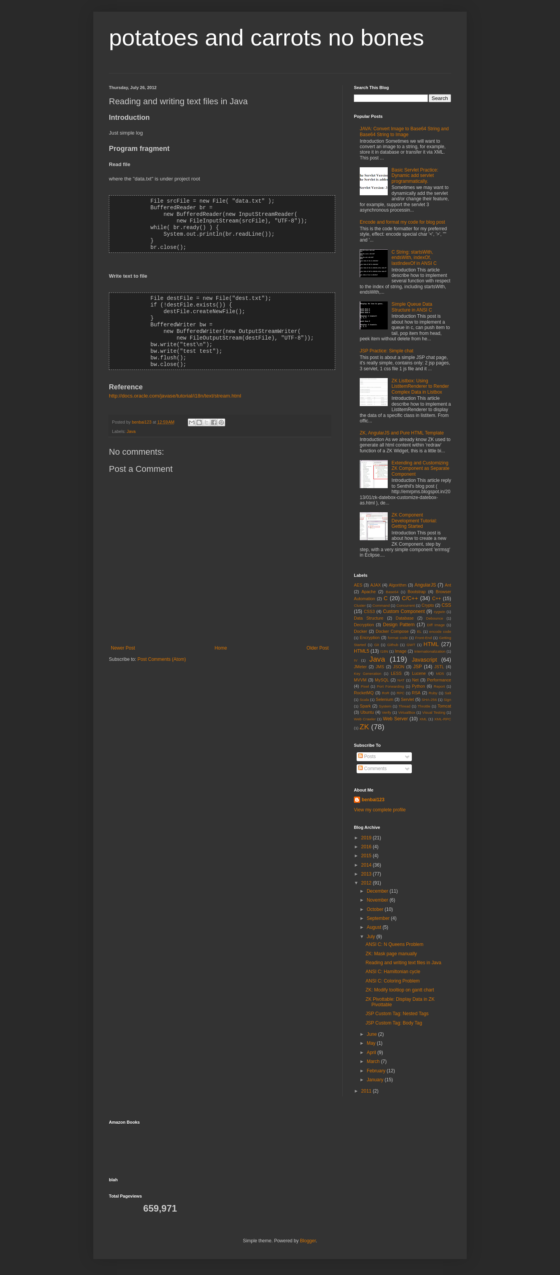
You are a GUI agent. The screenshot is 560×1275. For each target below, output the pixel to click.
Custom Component (404, 611)
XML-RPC (442, 719)
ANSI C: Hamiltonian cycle (393, 971)
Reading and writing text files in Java (403, 962)
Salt (447, 693)
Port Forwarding (390, 686)
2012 (367, 883)
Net (415, 680)
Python (418, 686)
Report (439, 686)
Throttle (424, 706)
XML (423, 719)
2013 (367, 874)
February (377, 1071)
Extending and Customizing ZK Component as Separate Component (421, 468)
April (372, 1052)
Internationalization (430, 651)
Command (381, 605)
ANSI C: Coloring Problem (393, 981)
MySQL (382, 680)
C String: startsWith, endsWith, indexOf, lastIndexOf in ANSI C (414, 257)
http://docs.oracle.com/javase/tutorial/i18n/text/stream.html (175, 388)
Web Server (395, 719)
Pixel (365, 686)
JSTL (439, 666)
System (385, 706)
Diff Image (436, 625)
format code (398, 638)
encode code (440, 631)
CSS (446, 605)
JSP (417, 666)
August (375, 927)
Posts (367, 756)
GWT (410, 645)
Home (221, 640)
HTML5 (361, 651)
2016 (367, 846)
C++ (436, 598)
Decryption (364, 624)
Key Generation (367, 673)
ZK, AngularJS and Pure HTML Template (402, 433)
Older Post (317, 640)
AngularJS (425, 585)
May (372, 1043)
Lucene (418, 673)
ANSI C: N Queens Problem (395, 944)
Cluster (360, 605)
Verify (386, 712)
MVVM (360, 680)
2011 (367, 1091)
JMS (380, 666)
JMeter (360, 666)
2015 (367, 855)
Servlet (407, 699)
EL (419, 631)
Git (376, 645)
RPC (400, 693)
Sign (447, 699)
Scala (364, 699)
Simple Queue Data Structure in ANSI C (412, 306)
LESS (396, 673)
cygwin (439, 611)
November (378, 900)
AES (358, 585)
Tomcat (444, 706)
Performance (439, 680)
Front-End (423, 638)
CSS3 (369, 611)
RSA (416, 692)
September (379, 918)
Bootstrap (416, 591)
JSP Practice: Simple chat (386, 351)
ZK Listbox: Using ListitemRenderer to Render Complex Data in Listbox (420, 386)
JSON (398, 666)
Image (400, 651)
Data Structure (368, 618)
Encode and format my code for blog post (402, 222)
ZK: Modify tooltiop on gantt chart (400, 990)
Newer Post (123, 640)
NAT (400, 680)
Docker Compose (392, 631)
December (378, 891)
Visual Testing (433, 712)
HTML (431, 644)
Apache (369, 591)
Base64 (392, 592)
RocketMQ (364, 692)
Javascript (424, 660)
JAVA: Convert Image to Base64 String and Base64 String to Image (404, 131)
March (374, 1061)
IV (355, 660)
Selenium (384, 699)
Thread (404, 706)
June (372, 1034)
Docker (360, 631)
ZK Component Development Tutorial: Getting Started (414, 520)
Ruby (433, 693)
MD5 (440, 673)
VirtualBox (406, 712)
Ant (448, 585)
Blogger (308, 1240)
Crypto (428, 605)
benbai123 (142, 414)
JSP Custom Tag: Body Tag (394, 1023)
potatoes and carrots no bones (266, 38)
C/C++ (410, 598)
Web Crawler (365, 719)
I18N (384, 651)
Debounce (434, 618)
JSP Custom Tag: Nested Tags (397, 1013)
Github (392, 645)
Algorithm (398, 585)
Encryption (370, 637)
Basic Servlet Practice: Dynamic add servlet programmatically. (415, 175)
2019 (367, 838)
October (376, 909)
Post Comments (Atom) (161, 652)
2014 (367, 865)
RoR (385, 693)
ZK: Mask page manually (391, 953)
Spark (365, 706)
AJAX (375, 585)
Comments (372, 768)
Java (131, 424)
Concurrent (405, 605)
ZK (364, 727)
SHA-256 (429, 699)
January (376, 1079)
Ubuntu (367, 712)
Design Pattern (399, 624)
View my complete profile (380, 810)
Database (405, 618)
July (371, 936)
